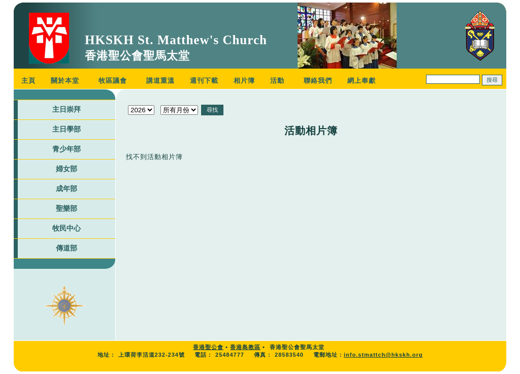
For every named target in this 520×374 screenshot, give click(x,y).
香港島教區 (245, 347)
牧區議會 (113, 80)
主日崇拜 (66, 109)
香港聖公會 (208, 347)
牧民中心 (66, 228)
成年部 (66, 188)
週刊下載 (204, 80)
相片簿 (244, 80)
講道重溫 (160, 80)
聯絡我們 (318, 80)
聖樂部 (66, 208)
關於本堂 (65, 80)
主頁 (28, 80)
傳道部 (66, 248)
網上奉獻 (361, 80)
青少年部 (66, 149)
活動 (277, 80)
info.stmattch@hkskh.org (383, 355)
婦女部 (66, 169)
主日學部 (66, 129)
